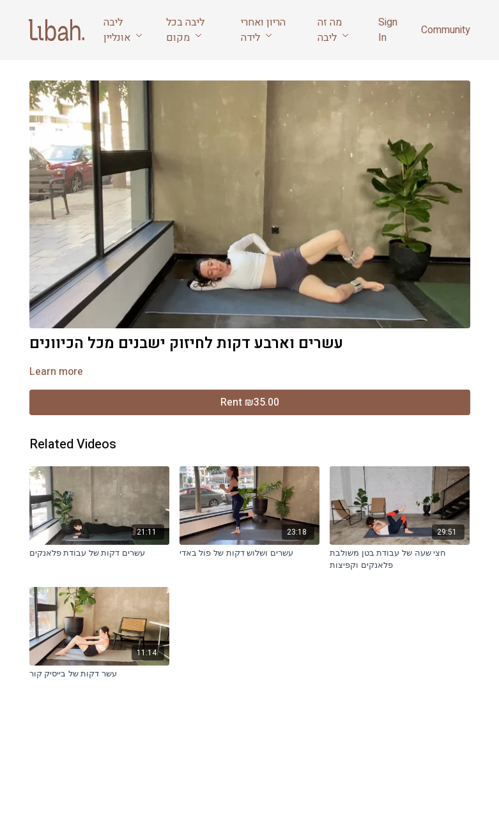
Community (445, 30)
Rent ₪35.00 (249, 402)
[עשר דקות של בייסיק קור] (99, 673)
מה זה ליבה (333, 30)
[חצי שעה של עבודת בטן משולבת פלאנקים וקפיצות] (400, 559)
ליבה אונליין (123, 30)
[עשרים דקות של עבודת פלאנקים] (99, 553)
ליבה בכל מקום (185, 30)
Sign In (387, 30)
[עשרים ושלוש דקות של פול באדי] (249, 553)
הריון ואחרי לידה (263, 30)
